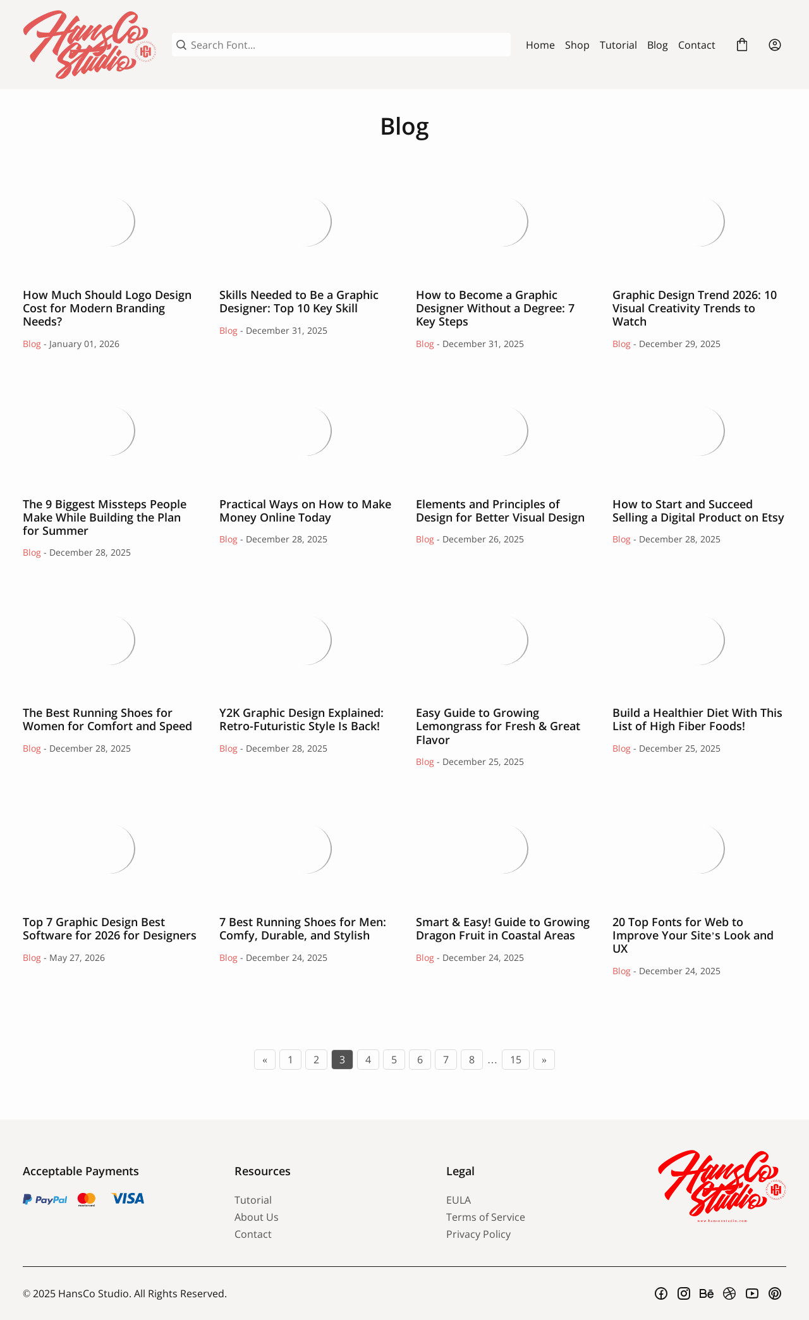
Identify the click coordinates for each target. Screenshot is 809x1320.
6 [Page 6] (420, 1059)
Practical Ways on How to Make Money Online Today (306, 430)
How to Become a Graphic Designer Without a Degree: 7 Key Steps (503, 221)
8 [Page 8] (472, 1059)
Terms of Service (485, 1217)
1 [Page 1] (290, 1059)
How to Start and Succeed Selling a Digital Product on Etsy (699, 430)
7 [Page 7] (446, 1059)
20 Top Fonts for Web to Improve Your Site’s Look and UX (699, 848)
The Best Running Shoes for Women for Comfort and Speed (110, 639)
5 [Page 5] (394, 1059)
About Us (256, 1217)
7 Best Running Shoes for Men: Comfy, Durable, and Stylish (306, 848)
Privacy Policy (478, 1234)
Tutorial (618, 45)
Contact (696, 45)
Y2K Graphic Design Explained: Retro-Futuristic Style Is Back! (306, 639)
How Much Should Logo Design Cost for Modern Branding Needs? (110, 221)
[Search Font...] (348, 45)
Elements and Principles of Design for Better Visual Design (503, 430)
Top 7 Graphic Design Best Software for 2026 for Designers (110, 848)
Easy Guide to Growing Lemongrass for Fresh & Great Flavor (503, 639)
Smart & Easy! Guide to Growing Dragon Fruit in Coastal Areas (503, 848)
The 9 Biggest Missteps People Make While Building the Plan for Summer (110, 430)
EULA (458, 1200)
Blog (657, 45)
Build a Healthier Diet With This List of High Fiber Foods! (699, 639)
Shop (577, 45)
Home (540, 45)
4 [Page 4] (368, 1059)
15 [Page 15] (515, 1059)
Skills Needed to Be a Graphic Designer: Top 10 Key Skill (306, 221)
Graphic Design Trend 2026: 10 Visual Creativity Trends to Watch (699, 221)
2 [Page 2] (316, 1059)
